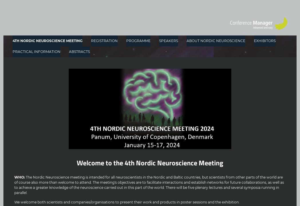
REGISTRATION (104, 41)
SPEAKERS (168, 41)
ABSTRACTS (79, 51)
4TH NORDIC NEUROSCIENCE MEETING (47, 41)
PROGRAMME (138, 41)
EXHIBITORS (265, 41)
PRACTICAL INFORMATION (36, 51)
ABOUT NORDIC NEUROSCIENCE (216, 41)
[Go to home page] (258, 23)
